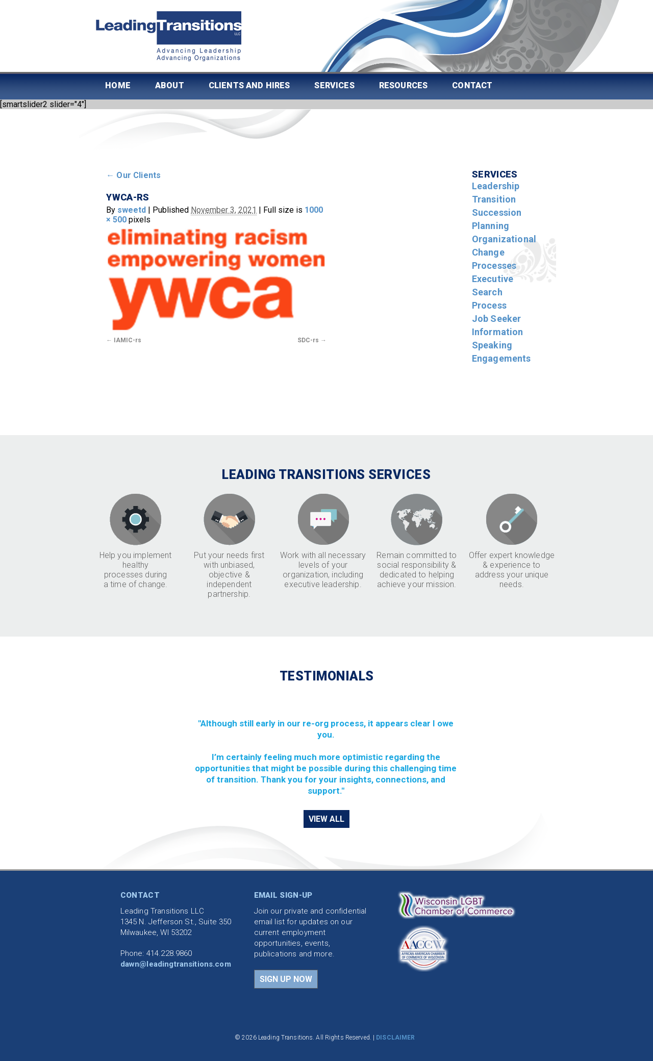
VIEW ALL (326, 819)
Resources (403, 85)
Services (334, 85)
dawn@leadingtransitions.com (175, 964)
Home (118, 85)
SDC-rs (308, 340)
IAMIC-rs (127, 340)
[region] (326, 746)
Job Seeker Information (497, 325)
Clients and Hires (249, 85)
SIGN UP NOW (286, 979)
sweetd (131, 210)
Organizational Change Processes (504, 252)
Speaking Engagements (501, 352)
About (169, 85)
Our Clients (133, 175)
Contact (472, 85)
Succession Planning (497, 219)
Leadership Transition (496, 193)
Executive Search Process (492, 292)
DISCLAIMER (395, 1037)
